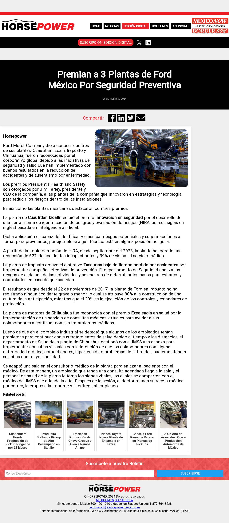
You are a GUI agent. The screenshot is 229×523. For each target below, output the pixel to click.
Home (96, 26)
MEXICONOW (105, 500)
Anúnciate (180, 26)
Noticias (112, 26)
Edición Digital (135, 26)
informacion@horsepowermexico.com (114, 507)
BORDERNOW (124, 500)
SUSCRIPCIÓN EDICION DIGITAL (106, 42)
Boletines (160, 26)
